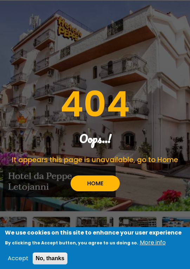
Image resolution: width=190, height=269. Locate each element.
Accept (18, 260)
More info (153, 244)
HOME (95, 183)
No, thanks (50, 260)
